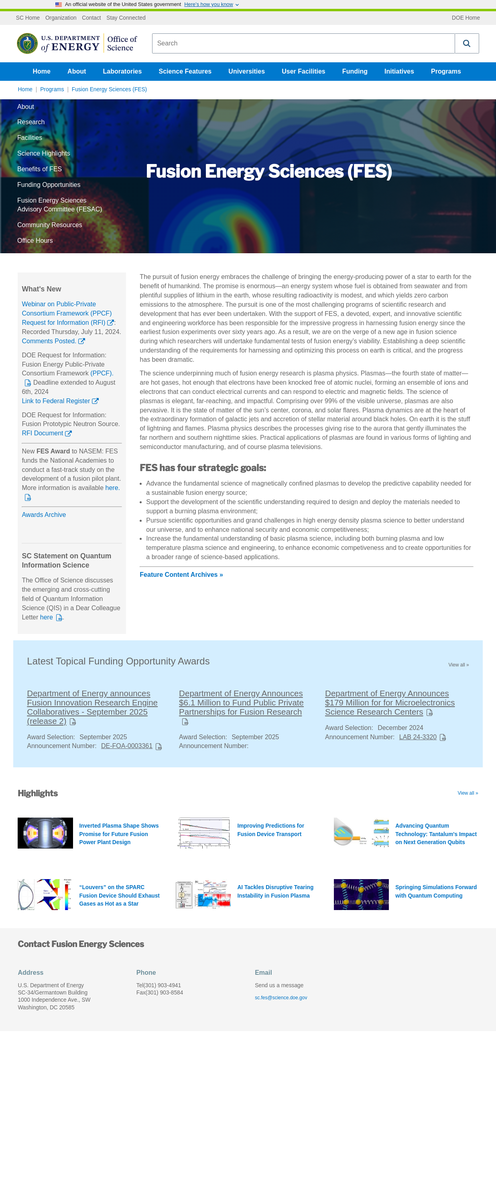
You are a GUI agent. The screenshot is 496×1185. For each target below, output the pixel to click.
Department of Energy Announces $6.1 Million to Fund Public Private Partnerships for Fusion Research (241, 702)
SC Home (28, 18)
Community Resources (49, 224)
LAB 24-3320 (418, 737)
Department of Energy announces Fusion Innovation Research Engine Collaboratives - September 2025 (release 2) (92, 707)
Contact (91, 18)
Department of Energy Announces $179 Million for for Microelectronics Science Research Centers (390, 702)
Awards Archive (44, 514)
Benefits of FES (39, 169)
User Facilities (303, 71)
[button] (467, 43)
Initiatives (399, 71)
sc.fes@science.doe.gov (281, 997)
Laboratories (122, 71)
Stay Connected (126, 18)
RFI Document (42, 433)
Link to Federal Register (56, 401)
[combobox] (303, 43)
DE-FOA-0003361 (126, 745)
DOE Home (466, 18)
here (46, 617)
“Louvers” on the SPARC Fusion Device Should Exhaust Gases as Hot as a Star (119, 895)
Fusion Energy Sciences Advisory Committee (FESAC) (59, 205)
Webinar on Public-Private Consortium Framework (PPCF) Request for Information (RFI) (67, 313)
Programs (446, 71)
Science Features (185, 71)
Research (31, 122)
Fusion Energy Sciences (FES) (109, 89)
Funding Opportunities (48, 184)
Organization (61, 18)
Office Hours (35, 240)
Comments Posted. (49, 341)
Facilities (29, 137)
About (76, 71)
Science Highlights (43, 153)
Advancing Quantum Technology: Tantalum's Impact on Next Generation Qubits (436, 834)
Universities (246, 71)
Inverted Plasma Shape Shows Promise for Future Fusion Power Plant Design (119, 834)
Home (42, 71)
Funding (355, 71)
